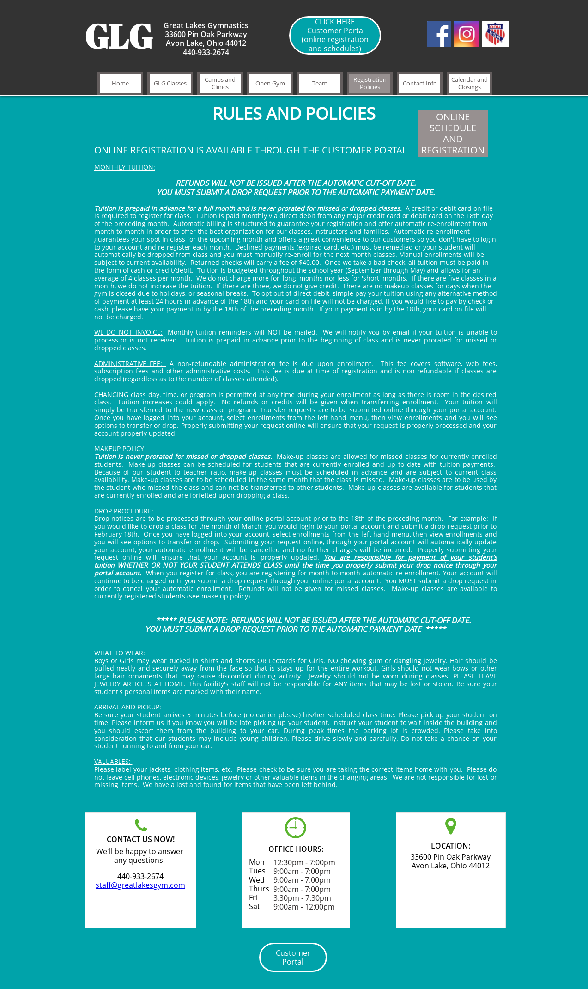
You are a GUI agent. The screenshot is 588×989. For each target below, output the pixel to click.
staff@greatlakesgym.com (140, 885)
